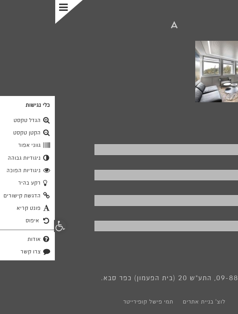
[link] (119, 26)
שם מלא (219, 137)
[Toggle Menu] (14, 12)
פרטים (221, 213)
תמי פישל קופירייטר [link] (93, 301)
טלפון (223, 162)
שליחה (210, 245)
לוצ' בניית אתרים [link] (149, 301)
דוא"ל (223, 188)
